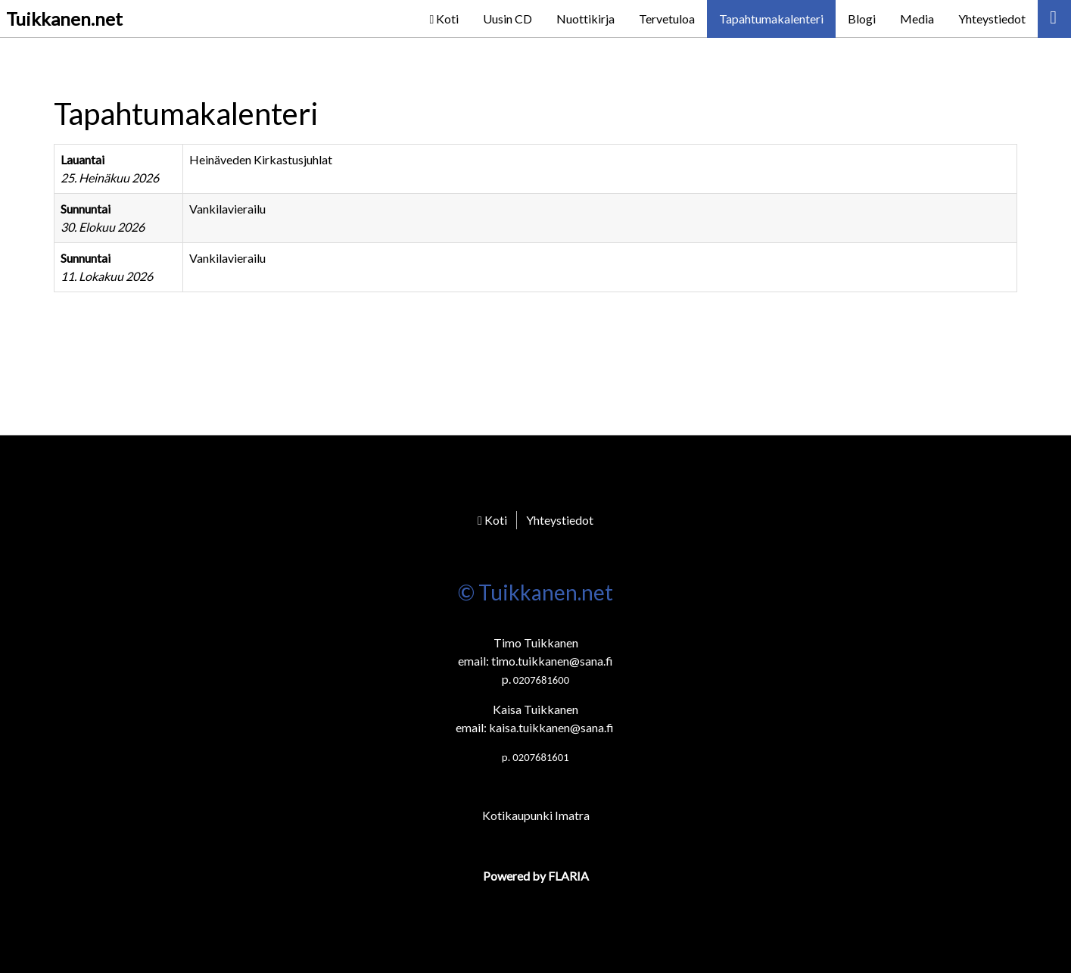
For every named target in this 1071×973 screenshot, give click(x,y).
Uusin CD (507, 18)
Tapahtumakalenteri (771, 18)
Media (917, 18)
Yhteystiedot (992, 18)
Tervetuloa (667, 18)
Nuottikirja (585, 18)
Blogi (862, 18)
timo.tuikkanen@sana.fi (552, 660)
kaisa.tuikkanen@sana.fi (551, 727)
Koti (444, 18)
